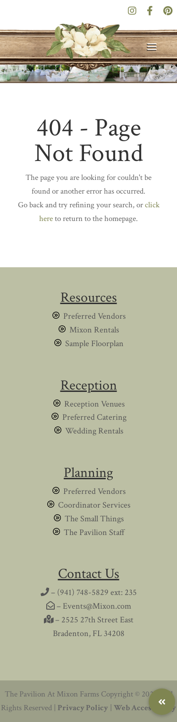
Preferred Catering (94, 417)
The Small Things (94, 518)
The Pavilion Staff (94, 532)
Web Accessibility (145, 708)
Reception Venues (94, 404)
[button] (162, 701)
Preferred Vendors (94, 316)
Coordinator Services (94, 505)
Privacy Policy (83, 708)
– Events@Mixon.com (88, 606)
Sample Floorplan (94, 343)
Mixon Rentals (94, 329)
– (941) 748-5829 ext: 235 (89, 592)
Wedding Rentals (94, 430)
